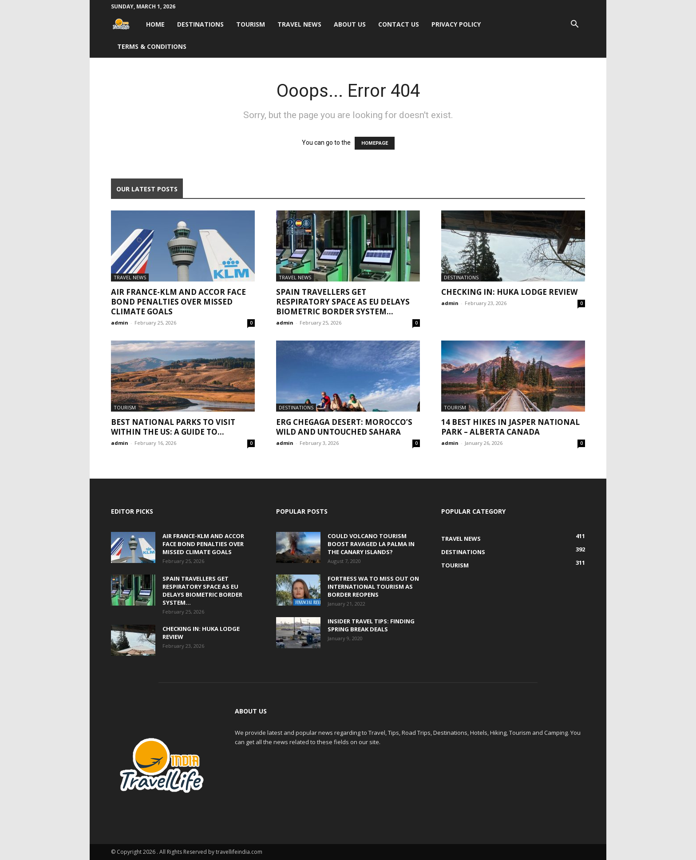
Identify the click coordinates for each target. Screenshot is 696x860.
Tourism (250, 24)
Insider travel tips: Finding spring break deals (371, 625)
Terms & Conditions (151, 46)
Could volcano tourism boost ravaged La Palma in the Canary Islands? (371, 544)
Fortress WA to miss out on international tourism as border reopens (373, 586)
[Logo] (125, 24)
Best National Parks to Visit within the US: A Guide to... (173, 427)
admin (119, 322)
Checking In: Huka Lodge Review (509, 292)
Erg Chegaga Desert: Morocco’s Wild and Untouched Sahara (344, 427)
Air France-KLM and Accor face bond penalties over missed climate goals (178, 302)
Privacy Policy (456, 24)
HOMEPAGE (374, 143)
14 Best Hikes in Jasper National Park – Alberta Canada (510, 427)
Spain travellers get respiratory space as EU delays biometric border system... (343, 302)
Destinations (200, 24)
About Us (350, 24)
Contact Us (398, 24)
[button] (574, 25)
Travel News (299, 24)
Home (155, 24)
